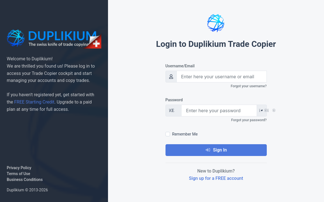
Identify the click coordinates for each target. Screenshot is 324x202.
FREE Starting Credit (34, 102)
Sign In (216, 150)
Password (174, 100)
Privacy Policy (19, 168)
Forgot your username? (249, 86)
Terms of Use (18, 173)
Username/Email (180, 66)
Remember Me (185, 134)
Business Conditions (25, 179)
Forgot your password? (249, 120)
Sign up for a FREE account (216, 178)
